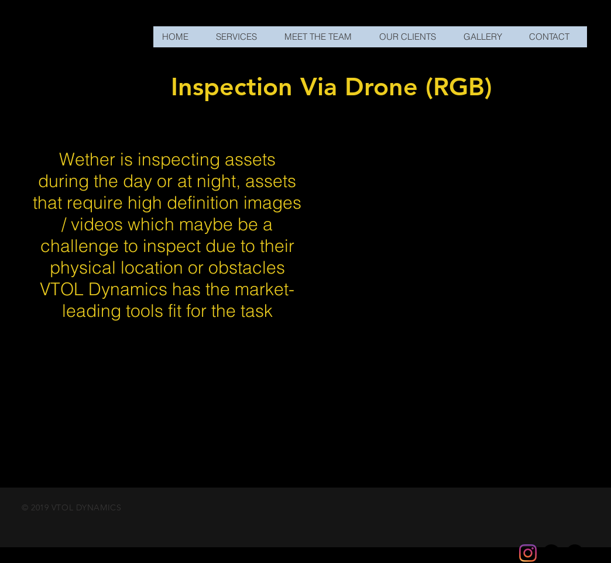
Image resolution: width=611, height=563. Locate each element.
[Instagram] (528, 553)
